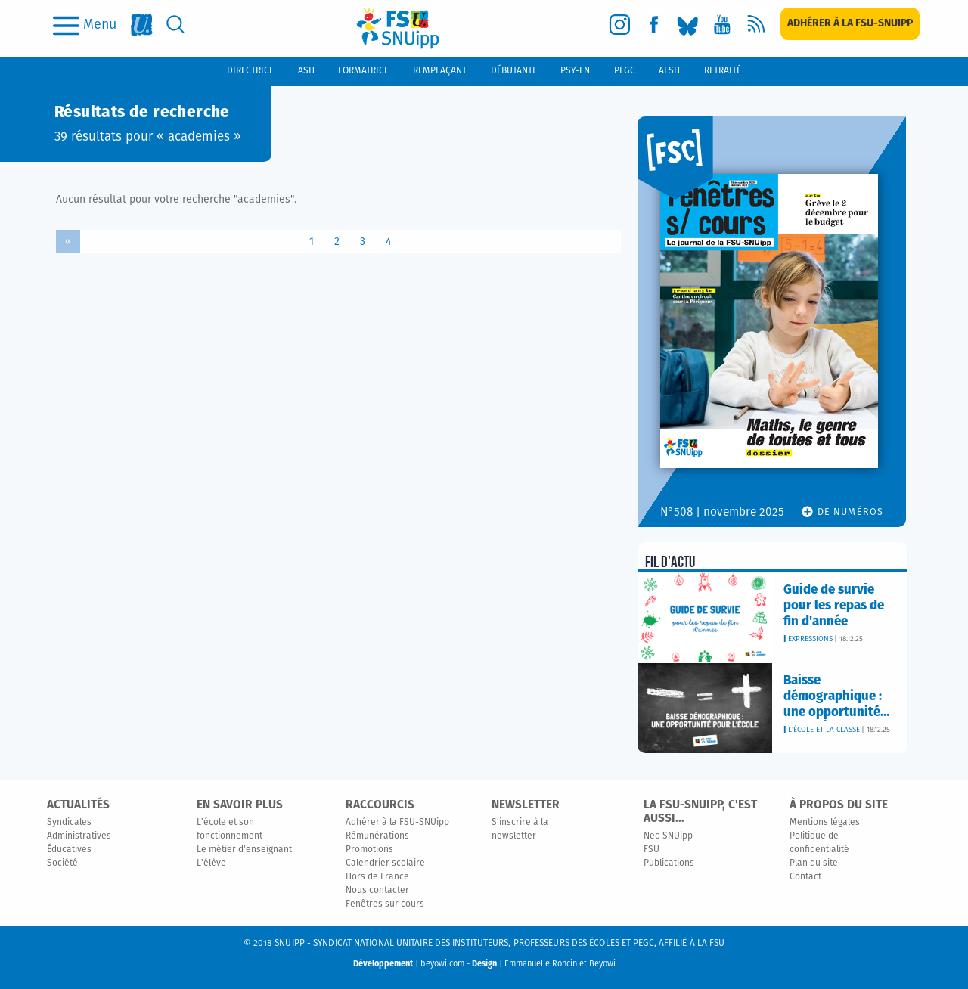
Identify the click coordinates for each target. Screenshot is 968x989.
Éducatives (69, 849)
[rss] (756, 25)
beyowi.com (442, 964)
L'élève (211, 863)
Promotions (369, 849)
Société (62, 863)
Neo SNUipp (668, 836)
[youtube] (722, 25)
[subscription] (850, 24)
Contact (805, 877)
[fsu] (142, 25)
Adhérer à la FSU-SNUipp (397, 822)
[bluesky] (688, 25)
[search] (176, 25)
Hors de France (377, 877)
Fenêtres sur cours (385, 904)
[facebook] (654, 25)
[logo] (397, 28)
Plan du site (814, 863)
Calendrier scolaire (385, 863)
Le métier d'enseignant (244, 849)
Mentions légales (825, 822)
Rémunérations (377, 836)
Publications (669, 863)
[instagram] (620, 25)
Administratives (79, 836)
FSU (651, 849)
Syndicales (69, 822)
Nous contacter (377, 890)
